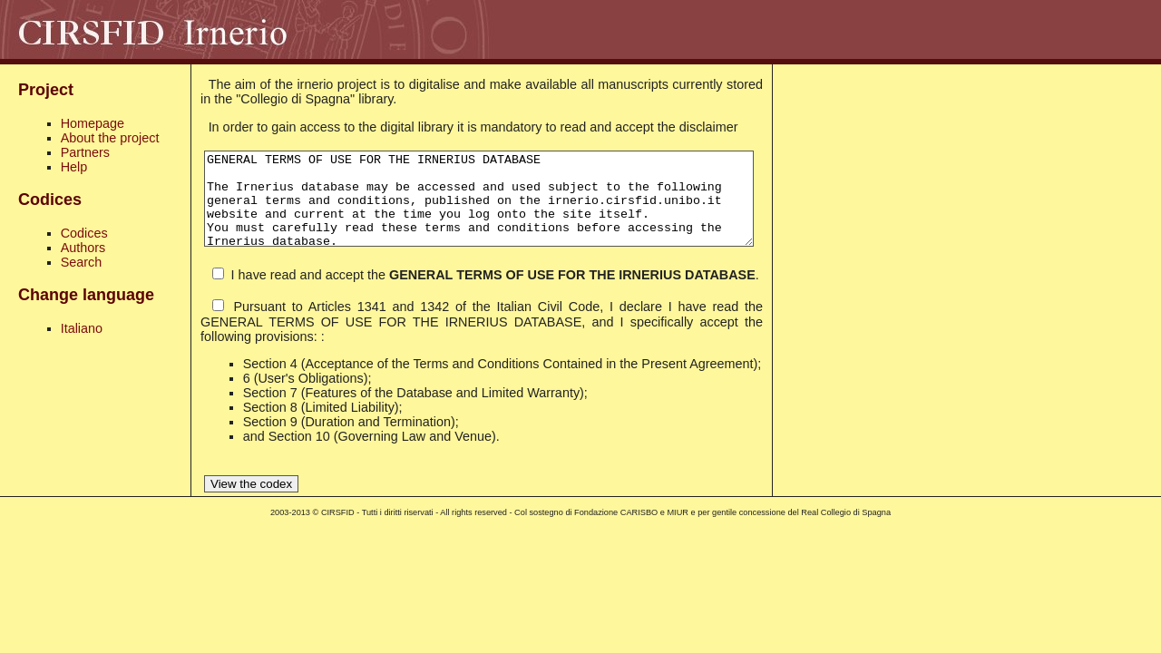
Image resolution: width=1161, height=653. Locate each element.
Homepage (92, 123)
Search (81, 262)
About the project (110, 138)
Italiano (81, 328)
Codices (84, 233)
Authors (83, 247)
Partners (85, 152)
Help (74, 167)
